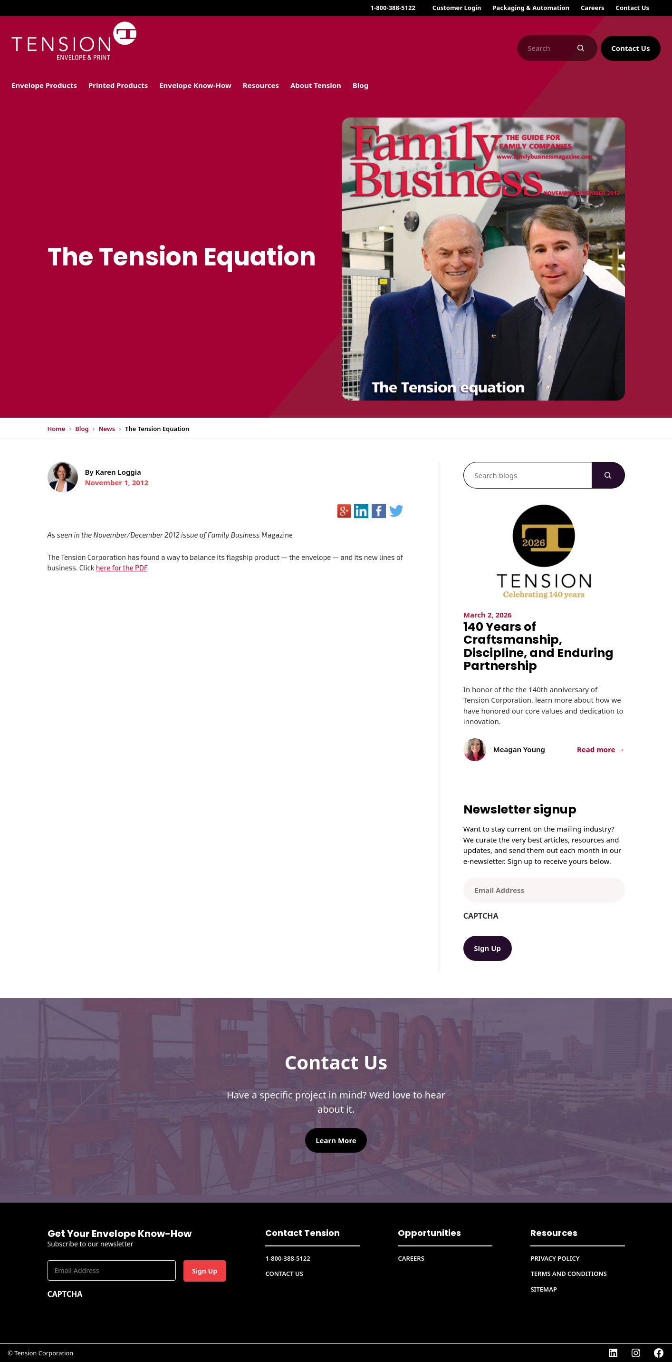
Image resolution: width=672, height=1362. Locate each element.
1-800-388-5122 (393, 7)
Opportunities (429, 1233)
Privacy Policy (554, 1258)
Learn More (336, 1140)
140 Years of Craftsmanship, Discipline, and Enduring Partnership (538, 646)
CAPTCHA (481, 916)
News (106, 428)
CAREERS (411, 1258)
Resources (553, 1233)
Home (57, 428)
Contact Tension (302, 1233)
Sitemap (543, 1289)
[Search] (581, 48)
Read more (599, 749)
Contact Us (630, 48)
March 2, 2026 (487, 614)
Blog (81, 428)
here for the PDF (121, 567)
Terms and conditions (568, 1273)
